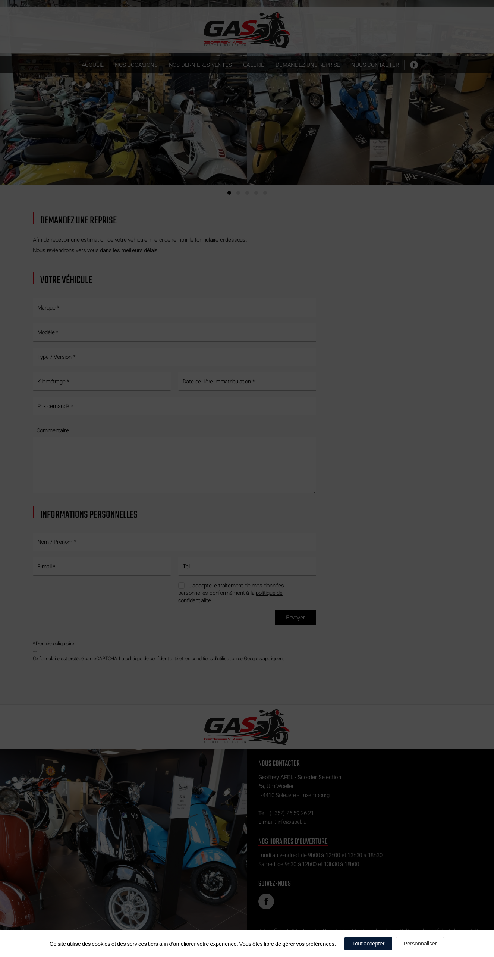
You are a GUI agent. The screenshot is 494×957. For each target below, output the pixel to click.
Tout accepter (368, 943)
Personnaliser (420, 943)
